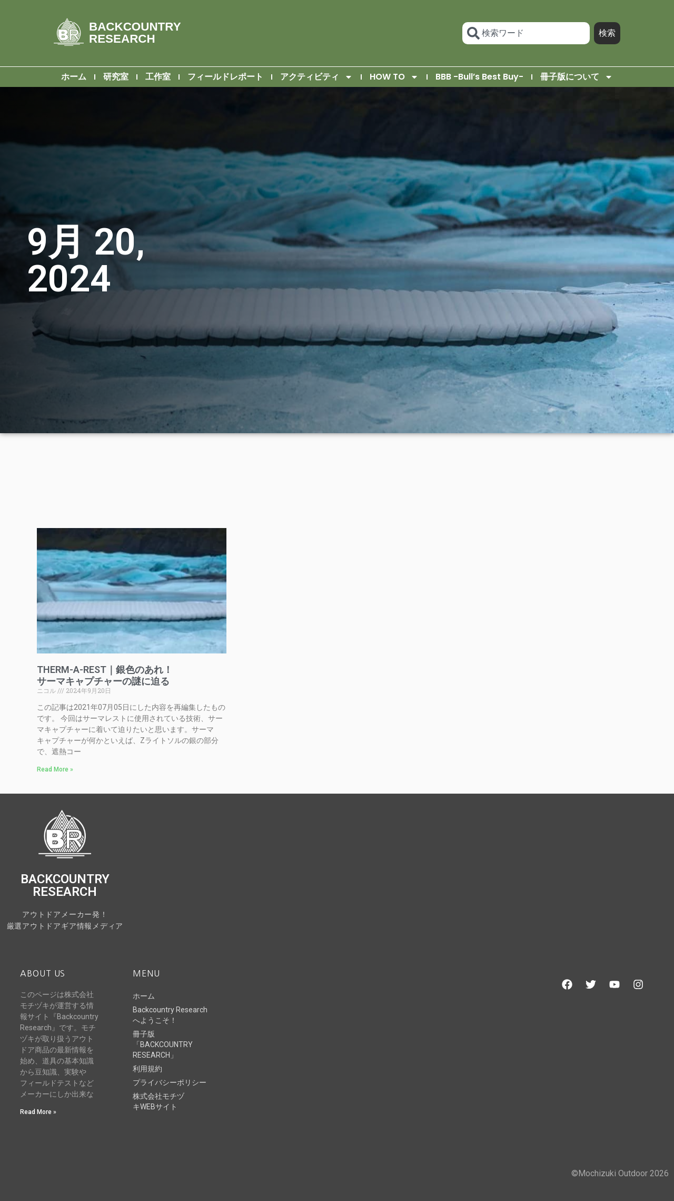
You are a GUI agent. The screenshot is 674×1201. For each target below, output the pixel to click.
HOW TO (394, 77)
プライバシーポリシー (169, 1082)
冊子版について (576, 77)
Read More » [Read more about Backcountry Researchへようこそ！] (38, 1112)
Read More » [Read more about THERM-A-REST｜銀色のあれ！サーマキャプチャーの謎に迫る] (55, 769)
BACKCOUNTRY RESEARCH (135, 32)
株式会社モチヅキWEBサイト (158, 1101)
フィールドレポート (225, 77)
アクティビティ (316, 77)
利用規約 (147, 1069)
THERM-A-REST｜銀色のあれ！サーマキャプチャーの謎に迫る (105, 675)
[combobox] (525, 33)
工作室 (158, 77)
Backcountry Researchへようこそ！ (170, 1014)
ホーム (73, 77)
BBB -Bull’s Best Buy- (479, 77)
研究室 (115, 77)
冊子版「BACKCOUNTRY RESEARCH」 (163, 1044)
